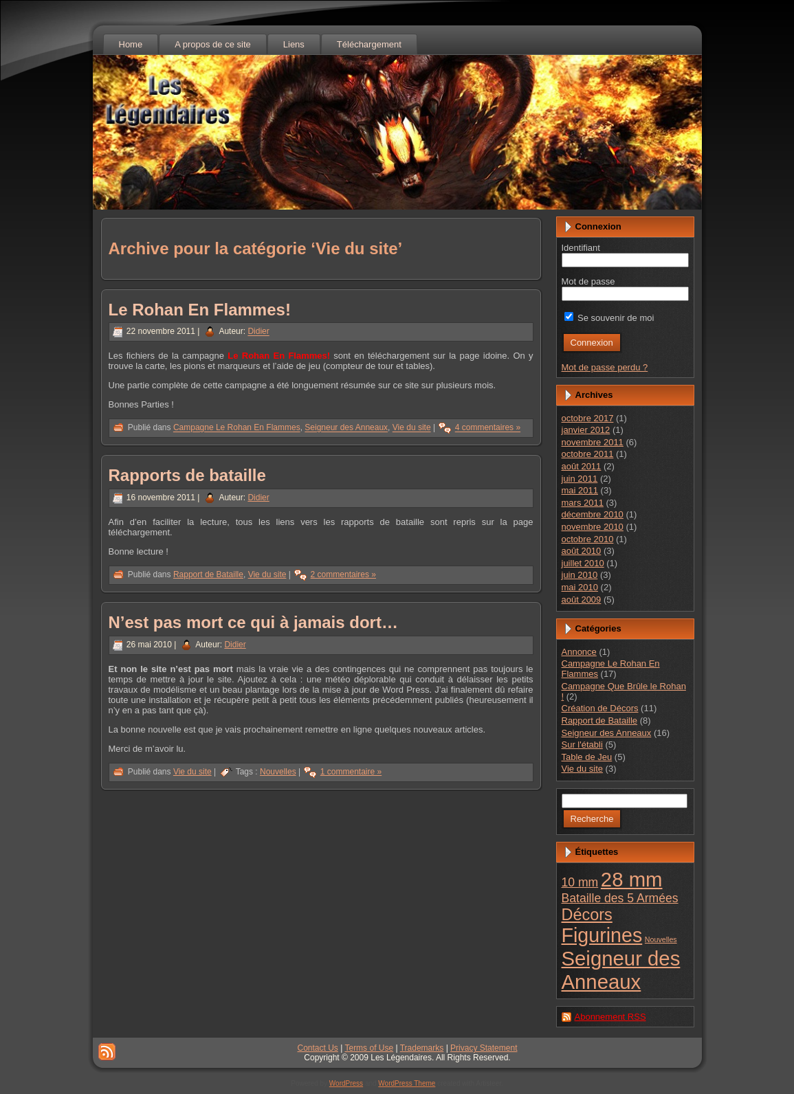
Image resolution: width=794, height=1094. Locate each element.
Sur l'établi (582, 744)
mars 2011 (583, 503)
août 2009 (582, 599)
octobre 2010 (588, 539)
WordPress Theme (406, 1083)
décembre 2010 (593, 514)
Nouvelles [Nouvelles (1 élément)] (661, 939)
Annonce (579, 652)
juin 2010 (580, 575)
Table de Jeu (587, 757)
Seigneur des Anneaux (346, 428)
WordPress (346, 1083)
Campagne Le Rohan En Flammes (236, 428)
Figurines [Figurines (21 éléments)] (602, 935)
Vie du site (412, 428)
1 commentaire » (351, 772)
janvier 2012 (586, 430)
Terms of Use (368, 1048)
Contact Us (318, 1048)
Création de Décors (600, 708)
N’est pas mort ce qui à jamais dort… (253, 622)
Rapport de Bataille (208, 574)
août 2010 (582, 551)
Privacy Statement (483, 1048)
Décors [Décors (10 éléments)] (587, 915)
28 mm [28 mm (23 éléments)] (632, 879)
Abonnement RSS (610, 1017)
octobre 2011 (588, 454)
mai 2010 (580, 587)
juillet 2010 (583, 563)
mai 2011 (580, 490)
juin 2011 (580, 478)
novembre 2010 (593, 527)
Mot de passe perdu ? (605, 367)
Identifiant (581, 248)
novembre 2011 (593, 442)
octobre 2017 (588, 418)
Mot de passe (588, 281)
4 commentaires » (487, 428)
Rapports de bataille (187, 475)
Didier (258, 332)
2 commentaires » (343, 574)
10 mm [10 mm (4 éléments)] (580, 882)
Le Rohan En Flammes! (200, 309)
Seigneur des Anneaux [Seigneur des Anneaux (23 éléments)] (621, 970)
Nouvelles (278, 772)
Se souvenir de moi (609, 318)
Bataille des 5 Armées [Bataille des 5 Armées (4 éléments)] (620, 898)
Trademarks (422, 1048)
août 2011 (582, 466)
